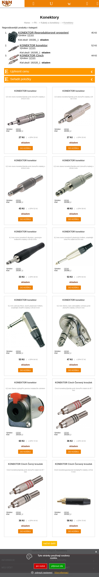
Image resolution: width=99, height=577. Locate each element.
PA (35, 23)
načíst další (49, 543)
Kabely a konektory (50, 23)
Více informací (61, 572)
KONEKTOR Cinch (32, 55)
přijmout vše (57, 566)
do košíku (25, 148)
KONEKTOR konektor (34, 45)
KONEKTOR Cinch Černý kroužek (25, 464)
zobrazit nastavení (43, 572)
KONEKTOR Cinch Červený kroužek (73, 382)
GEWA (30, 35)
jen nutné (40, 566)
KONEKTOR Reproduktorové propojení (43, 32)
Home (27, 23)
